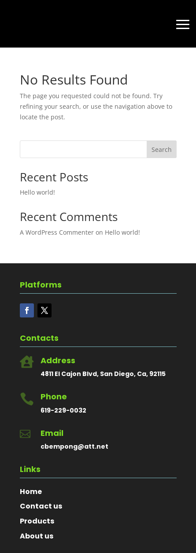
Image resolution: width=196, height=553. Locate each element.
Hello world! (37, 192)
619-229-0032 (63, 410)
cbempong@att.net (74, 446)
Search (162, 149)
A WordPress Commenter (57, 232)
